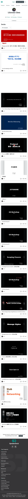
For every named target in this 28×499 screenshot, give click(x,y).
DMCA (14, 496)
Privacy (10, 496)
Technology (3, 453)
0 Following (14, 17)
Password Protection (5, 481)
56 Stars (14, 20)
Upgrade (20, 435)
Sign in (13, 1)
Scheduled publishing (5, 485)
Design (12, 5)
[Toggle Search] (25, 2)
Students (3, 466)
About (4, 496)
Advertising (3, 475)
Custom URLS (4, 483)
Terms (7, 496)
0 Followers (19, 17)
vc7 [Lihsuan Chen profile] (3, 48)
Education (18, 5)
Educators (3, 464)
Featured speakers (4, 458)
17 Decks (8, 17)
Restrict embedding (5, 488)
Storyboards (3, 454)
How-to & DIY (24, 5)
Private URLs (3, 480)
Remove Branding (4, 486)
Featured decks (4, 456)
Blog (2, 472)
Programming (4, 451)
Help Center (3, 471)
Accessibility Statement (20, 496)
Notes (2, 489)
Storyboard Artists (4, 463)
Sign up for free (20, 1)
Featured (2, 5)
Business (8, 5)
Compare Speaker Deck (5, 474)
